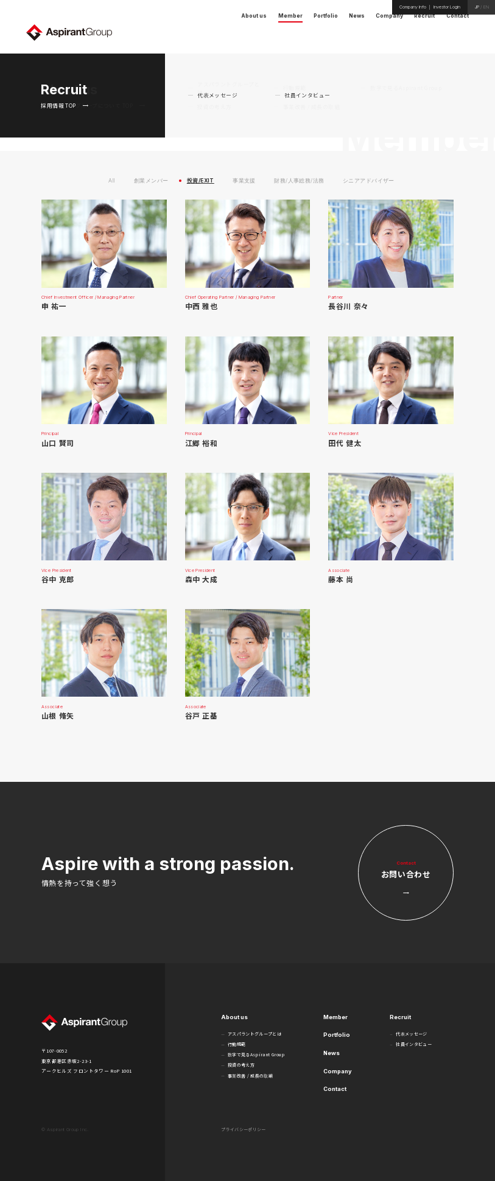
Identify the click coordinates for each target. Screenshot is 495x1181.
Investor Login (447, 7)
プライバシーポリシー (243, 1129)
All (111, 181)
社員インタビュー (414, 1044)
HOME (436, 60)
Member (335, 1017)
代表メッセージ (411, 1034)
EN (486, 7)
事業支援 (244, 181)
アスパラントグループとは (254, 1034)
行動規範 (236, 1044)
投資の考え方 (241, 1065)
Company (337, 1071)
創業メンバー (151, 181)
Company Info (412, 7)
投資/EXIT (200, 181)
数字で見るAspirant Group (256, 1054)
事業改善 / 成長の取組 (250, 1076)
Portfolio (336, 1034)
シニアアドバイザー (369, 181)
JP (477, 7)
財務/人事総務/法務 (299, 181)
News (331, 1053)
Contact (334, 1088)
